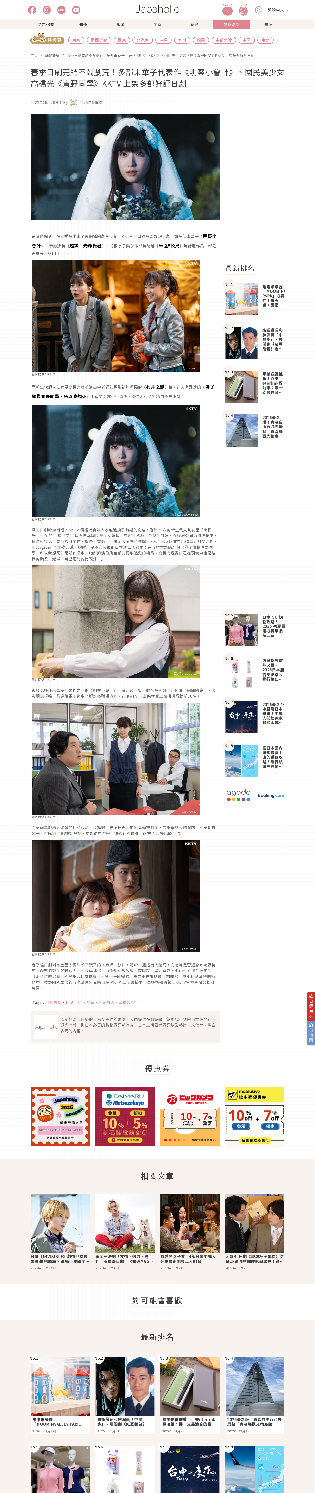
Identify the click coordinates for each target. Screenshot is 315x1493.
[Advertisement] (257, 186)
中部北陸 (224, 40)
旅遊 (120, 24)
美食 (157, 24)
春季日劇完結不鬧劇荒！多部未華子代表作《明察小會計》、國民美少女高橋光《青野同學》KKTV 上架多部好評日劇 (160, 55)
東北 (265, 40)
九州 (182, 40)
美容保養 (46, 24)
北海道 (143, 40)
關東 (122, 40)
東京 (76, 40)
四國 (201, 40)
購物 (269, 24)
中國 (247, 40)
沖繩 (163, 40)
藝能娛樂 (231, 24)
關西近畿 (99, 40)
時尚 (194, 24)
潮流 (83, 24)
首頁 (34, 55)
